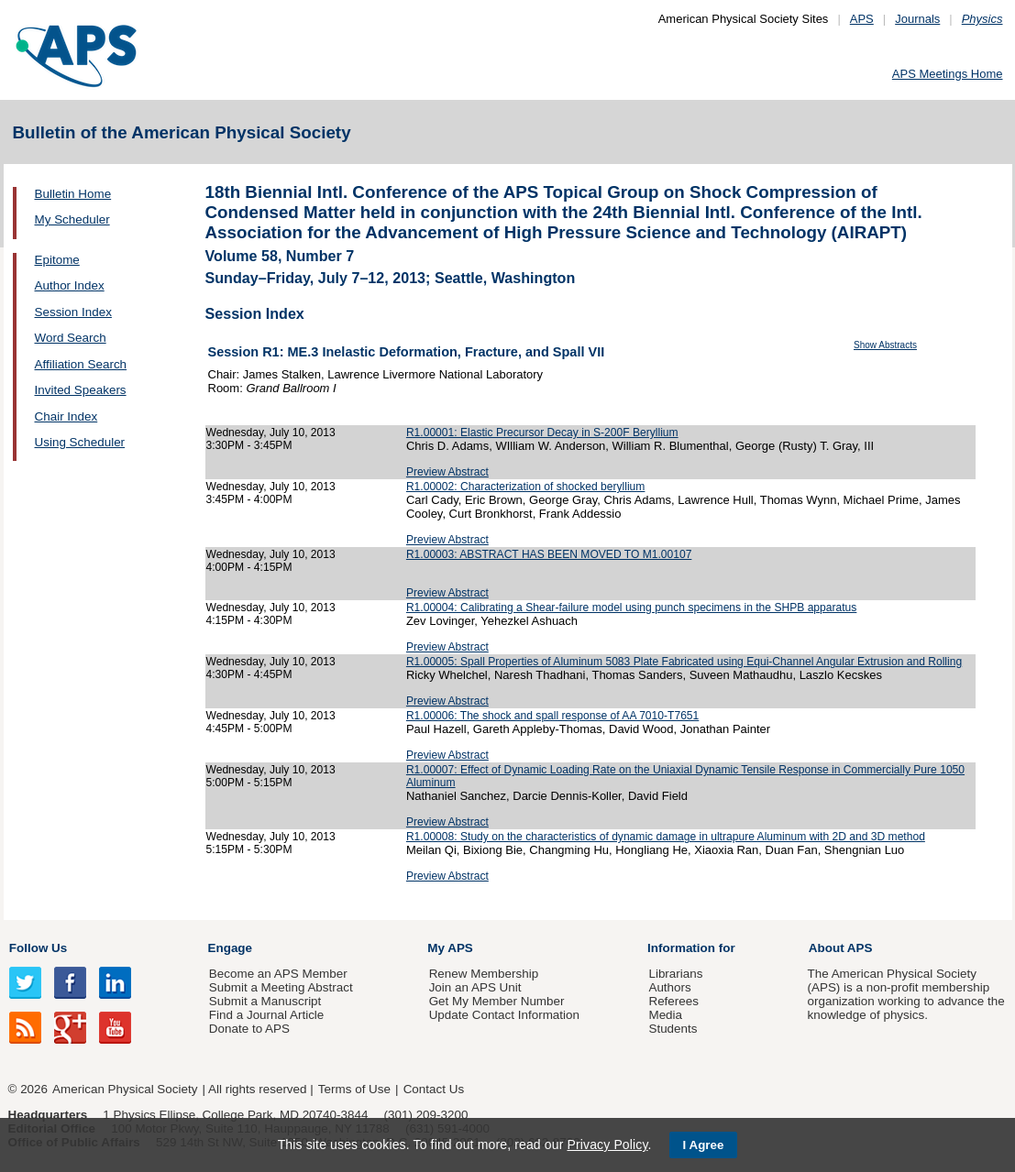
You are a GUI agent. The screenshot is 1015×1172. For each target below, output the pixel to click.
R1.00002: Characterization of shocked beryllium (525, 486)
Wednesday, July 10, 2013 (271, 432)
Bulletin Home (73, 194)
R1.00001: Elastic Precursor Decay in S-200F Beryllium (542, 432)
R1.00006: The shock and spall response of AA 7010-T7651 (552, 715)
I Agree (703, 1145)
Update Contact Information (504, 1015)
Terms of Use (354, 1089)
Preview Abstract (447, 472)
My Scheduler (72, 219)
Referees (673, 1001)
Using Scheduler (80, 442)
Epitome (57, 260)
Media (665, 1015)
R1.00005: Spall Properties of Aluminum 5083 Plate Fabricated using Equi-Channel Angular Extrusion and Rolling (684, 661)
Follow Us (38, 948)
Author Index (70, 285)
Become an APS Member (278, 973)
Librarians (675, 973)
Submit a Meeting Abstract (281, 987)
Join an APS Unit (475, 987)
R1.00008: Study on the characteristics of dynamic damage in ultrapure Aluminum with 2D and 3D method (665, 836)
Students (672, 1028)
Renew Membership (484, 973)
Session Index (73, 312)
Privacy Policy (607, 1144)
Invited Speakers (81, 390)
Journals (917, 19)
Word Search (70, 338)
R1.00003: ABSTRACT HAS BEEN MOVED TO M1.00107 (548, 554)
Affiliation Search (81, 364)
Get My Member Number (497, 1001)
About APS (841, 948)
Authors (669, 987)
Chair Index (66, 416)
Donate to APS (249, 1028)
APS (862, 19)
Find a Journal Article (266, 1015)
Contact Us (433, 1089)
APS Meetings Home (947, 74)
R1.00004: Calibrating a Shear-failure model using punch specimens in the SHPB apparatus (631, 607)
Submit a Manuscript (265, 1001)
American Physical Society (124, 1089)
